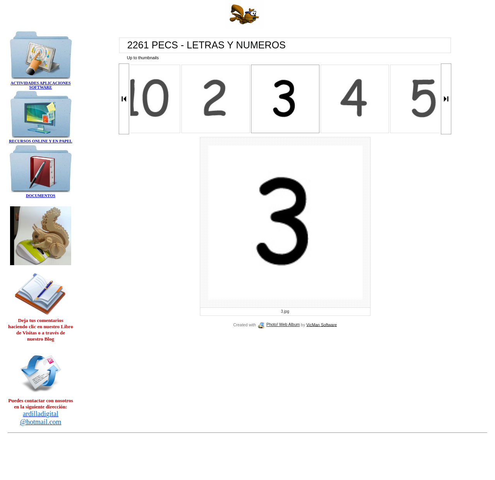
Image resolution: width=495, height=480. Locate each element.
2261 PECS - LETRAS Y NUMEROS (206, 44)
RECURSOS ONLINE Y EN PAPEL (40, 141)
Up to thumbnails (143, 57)
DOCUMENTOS (40, 196)
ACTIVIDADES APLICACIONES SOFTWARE (40, 85)
